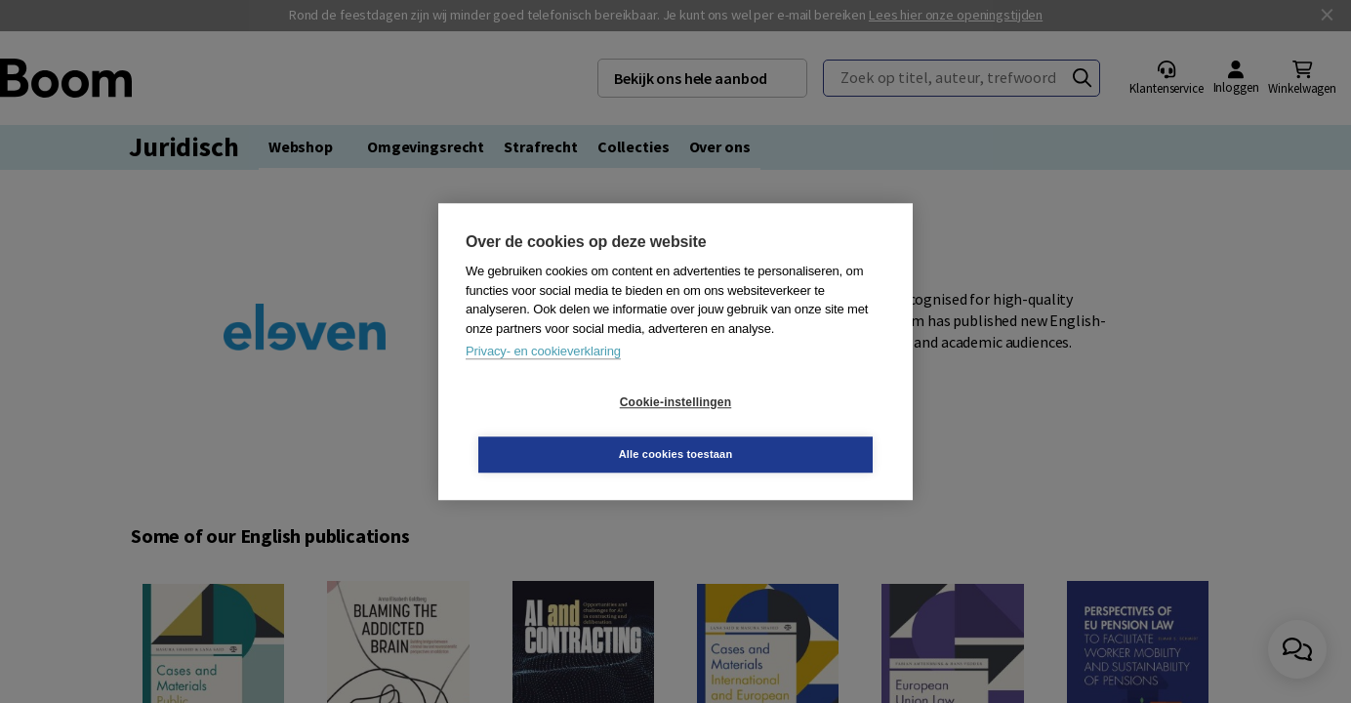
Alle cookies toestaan (792, 428)
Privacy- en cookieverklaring (543, 377)
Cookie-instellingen (559, 428)
